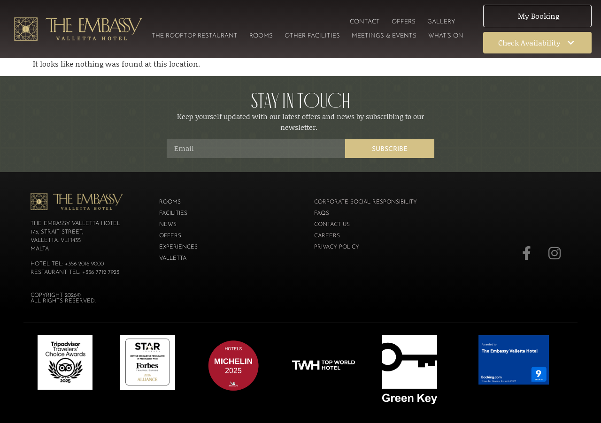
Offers (404, 22)
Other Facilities (312, 36)
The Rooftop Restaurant (195, 36)
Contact (365, 22)
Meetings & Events (384, 36)
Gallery (441, 22)
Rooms (261, 36)
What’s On (445, 36)
